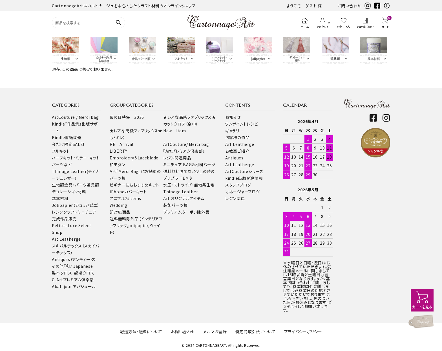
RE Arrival (121, 144)
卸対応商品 (120, 212)
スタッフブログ (238, 185)
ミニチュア (87, 212)
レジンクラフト (65, 212)
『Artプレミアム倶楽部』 (184, 151)
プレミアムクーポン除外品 (186, 212)
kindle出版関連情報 (244, 178)
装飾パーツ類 (175, 205)
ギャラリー (234, 130)
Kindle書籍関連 (66, 137)
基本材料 (60, 198)
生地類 (58, 185)
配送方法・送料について (141, 331)
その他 (58, 266)
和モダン (117, 164)
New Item (174, 130)
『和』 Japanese (78, 266)
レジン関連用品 (177, 158)
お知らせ (233, 117)
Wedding (118, 205)
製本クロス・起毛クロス (73, 273)
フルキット (61, 151)
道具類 (93, 185)
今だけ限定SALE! (68, 144)
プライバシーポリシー (303, 331)
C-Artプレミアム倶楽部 (73, 279)
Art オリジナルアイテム (183, 198)
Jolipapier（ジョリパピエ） (76, 205)
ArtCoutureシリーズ (244, 171)
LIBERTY (118, 151)
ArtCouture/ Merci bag (186, 144)
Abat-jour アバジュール (74, 286)
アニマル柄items (125, 198)
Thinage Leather (180, 191)
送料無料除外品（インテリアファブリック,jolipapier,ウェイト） (136, 225)
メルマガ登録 (215, 331)
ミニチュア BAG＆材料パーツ (189, 164)
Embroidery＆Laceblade (134, 158)
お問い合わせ (349, 5)
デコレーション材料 (69, 191)
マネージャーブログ (242, 191)
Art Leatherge (66, 239)
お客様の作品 (237, 137)
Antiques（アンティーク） (74, 259)
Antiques (234, 158)
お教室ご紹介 (237, 151)
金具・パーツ (75, 185)
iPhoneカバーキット (128, 191)
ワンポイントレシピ (241, 124)
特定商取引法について (255, 331)
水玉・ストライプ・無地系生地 (189, 185)
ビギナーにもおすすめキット (134, 185)
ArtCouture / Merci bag (75, 117)
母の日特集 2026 (127, 117)
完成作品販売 (64, 218)
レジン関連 (235, 198)
